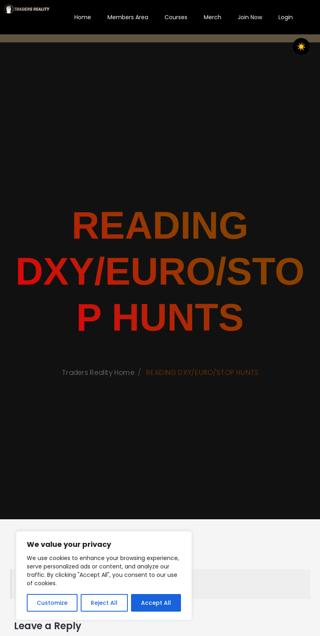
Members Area (127, 17)
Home (82, 17)
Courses (176, 17)
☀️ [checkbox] (301, 47)
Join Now (250, 17)
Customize (52, 603)
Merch (212, 17)
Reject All (104, 603)
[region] (104, 575)
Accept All (156, 603)
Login (285, 17)
